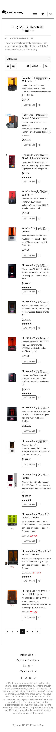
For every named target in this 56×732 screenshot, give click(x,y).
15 (47, 66)
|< (7, 631)
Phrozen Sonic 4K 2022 (34, 441)
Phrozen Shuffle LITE (33, 338)
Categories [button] (28, 58)
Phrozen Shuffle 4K (32, 301)
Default (36, 66)
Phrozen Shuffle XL (32, 371)
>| (37, 631)
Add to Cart (29, 105)
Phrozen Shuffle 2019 (34, 265)
